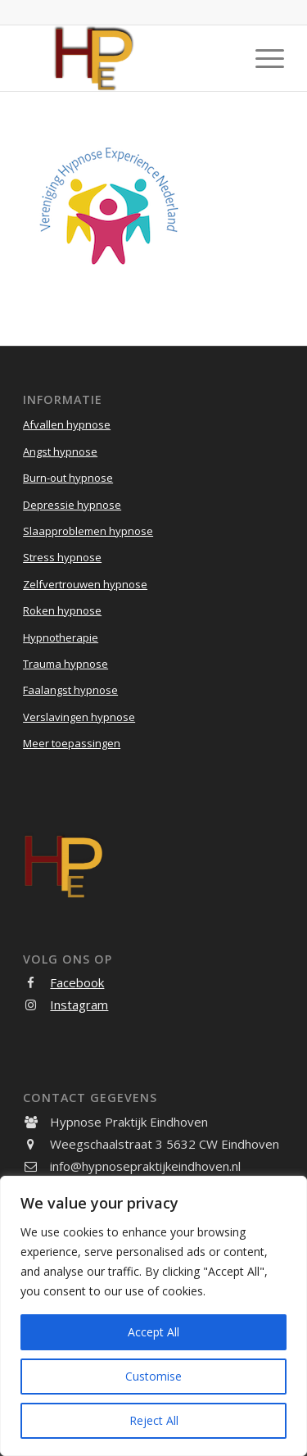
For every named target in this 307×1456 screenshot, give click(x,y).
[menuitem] (261, 58)
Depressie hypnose (72, 504)
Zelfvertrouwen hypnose (85, 584)
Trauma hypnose (65, 663)
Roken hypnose (62, 610)
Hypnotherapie (60, 637)
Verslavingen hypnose (79, 717)
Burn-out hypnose (68, 477)
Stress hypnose (62, 557)
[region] (153, 1316)
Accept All (153, 1332)
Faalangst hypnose (70, 690)
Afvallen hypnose (67, 424)
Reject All (153, 1420)
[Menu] (261, 58)
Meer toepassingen (71, 743)
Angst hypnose (60, 451)
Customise (153, 1376)
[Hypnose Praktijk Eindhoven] (127, 58)
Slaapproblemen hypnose (88, 531)
